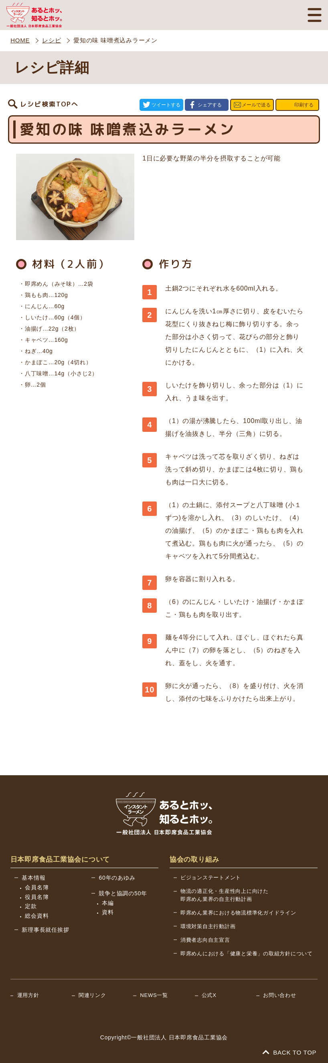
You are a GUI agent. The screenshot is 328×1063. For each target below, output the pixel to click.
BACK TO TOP (289, 1051)
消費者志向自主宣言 (205, 939)
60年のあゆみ (117, 877)
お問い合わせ (279, 994)
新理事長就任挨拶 (45, 929)
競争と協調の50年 (123, 892)
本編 (108, 902)
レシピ (51, 40)
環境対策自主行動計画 (208, 926)
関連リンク (92, 994)
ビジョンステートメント (210, 877)
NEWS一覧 (154, 994)
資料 (108, 911)
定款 (31, 905)
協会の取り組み (194, 858)
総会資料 (37, 915)
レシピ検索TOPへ (49, 104)
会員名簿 (37, 886)
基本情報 (33, 877)
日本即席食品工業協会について (60, 858)
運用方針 (28, 994)
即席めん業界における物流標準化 (238, 912)
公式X (209, 994)
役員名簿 (37, 896)
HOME (20, 40)
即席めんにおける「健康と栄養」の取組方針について (246, 953)
